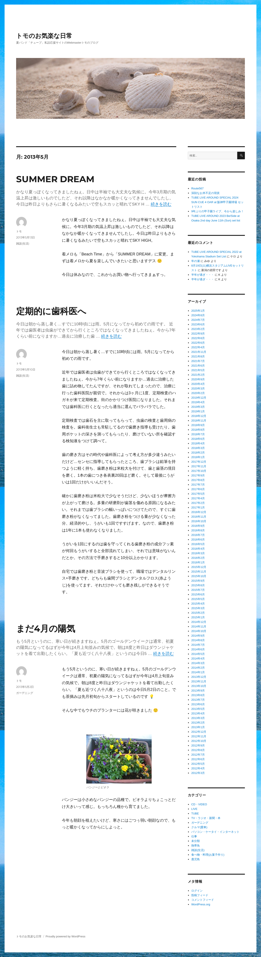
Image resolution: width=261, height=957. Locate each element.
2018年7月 (198, 434)
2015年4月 (198, 603)
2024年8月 (198, 315)
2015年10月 (198, 576)
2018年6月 (198, 438)
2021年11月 (198, 352)
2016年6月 (198, 539)
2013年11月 (198, 681)
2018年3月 (198, 448)
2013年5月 (198, 709)
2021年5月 (198, 370)
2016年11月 (198, 516)
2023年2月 (198, 329)
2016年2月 (198, 557)
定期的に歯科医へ (51, 311)
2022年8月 (198, 338)
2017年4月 (198, 498)
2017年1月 (198, 507)
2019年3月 (198, 406)
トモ (19, 231)
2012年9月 (198, 745)
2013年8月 (198, 695)
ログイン (197, 890)
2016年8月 (198, 530)
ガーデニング (24, 693)
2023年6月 (198, 324)
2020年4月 (198, 384)
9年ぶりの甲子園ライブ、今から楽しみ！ (217, 211)
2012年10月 (198, 741)
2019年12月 (198, 397)
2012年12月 (198, 731)
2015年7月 (198, 590)
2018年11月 (198, 420)
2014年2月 (198, 667)
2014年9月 (198, 635)
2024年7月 (198, 319)
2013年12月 (198, 676)
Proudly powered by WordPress (65, 936)
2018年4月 (198, 443)
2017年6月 (198, 489)
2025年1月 (198, 310)
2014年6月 (198, 649)
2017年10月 (198, 471)
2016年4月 (198, 548)
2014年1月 (198, 672)
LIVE (194, 809)
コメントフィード (202, 899)
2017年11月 (198, 466)
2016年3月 (198, 553)
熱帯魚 (195, 845)
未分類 (195, 841)
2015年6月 (198, 594)
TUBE (195, 813)
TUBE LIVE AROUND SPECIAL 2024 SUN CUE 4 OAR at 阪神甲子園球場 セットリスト (217, 202)
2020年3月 (198, 388)
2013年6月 (198, 704)
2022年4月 (198, 347)
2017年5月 (198, 493)
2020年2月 (198, 393)
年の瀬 (195, 261)
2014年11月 (198, 626)
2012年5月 (198, 763)
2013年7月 (198, 699)
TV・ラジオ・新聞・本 (205, 818)
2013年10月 (198, 686)
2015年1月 (198, 617)
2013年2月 (198, 722)
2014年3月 (198, 663)
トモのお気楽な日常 (44, 35)
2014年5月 (198, 654)
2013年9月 (198, 690)
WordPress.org (200, 904)
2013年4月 (198, 713)
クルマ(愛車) (199, 827)
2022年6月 (198, 342)
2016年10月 (198, 521)
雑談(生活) (22, 243)
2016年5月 (198, 544)
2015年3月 (198, 608)
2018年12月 (198, 416)
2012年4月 (198, 768)
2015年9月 (198, 580)
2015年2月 (198, 612)
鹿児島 (195, 859)
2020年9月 (198, 379)
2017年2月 (198, 503)
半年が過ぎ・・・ (202, 274)
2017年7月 (198, 484)
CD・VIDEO (199, 804)
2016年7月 (198, 535)
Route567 (197, 188)
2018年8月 (198, 429)
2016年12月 (198, 512)
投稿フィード (199, 895)
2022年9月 (198, 333)
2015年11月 (198, 571)
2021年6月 (198, 365)
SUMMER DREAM (55, 179)
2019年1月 (198, 411)
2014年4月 (198, 658)
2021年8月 (198, 356)
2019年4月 (198, 402)
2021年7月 (198, 361)
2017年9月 (198, 475)
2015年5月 (198, 599)
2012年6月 (198, 759)
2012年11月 (198, 736)
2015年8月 (198, 585)
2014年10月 (198, 631)
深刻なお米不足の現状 (205, 193)
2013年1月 (198, 727)
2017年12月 (198, 461)
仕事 (194, 836)
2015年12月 (198, 567)
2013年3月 (198, 718)
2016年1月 (198, 562)
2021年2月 (198, 374)
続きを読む (161, 204)
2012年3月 (198, 773)
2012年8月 (198, 750)
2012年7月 (198, 754)
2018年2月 (198, 452)
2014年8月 (198, 640)
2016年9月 (198, 525)
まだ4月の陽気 (45, 628)
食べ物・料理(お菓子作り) (207, 854)
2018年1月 (198, 457)
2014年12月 (198, 622)
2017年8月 (198, 480)
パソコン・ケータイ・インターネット (215, 831)
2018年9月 (198, 425)
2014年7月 (198, 644)
